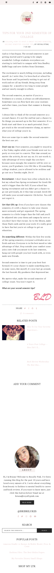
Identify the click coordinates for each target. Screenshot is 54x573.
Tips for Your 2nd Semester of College (26, 35)
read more (27, 502)
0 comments (27, 313)
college (9, 42)
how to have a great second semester (32, 42)
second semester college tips (19, 44)
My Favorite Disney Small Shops (27, 558)
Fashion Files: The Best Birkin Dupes (27, 552)
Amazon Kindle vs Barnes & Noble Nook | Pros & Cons (27, 545)
